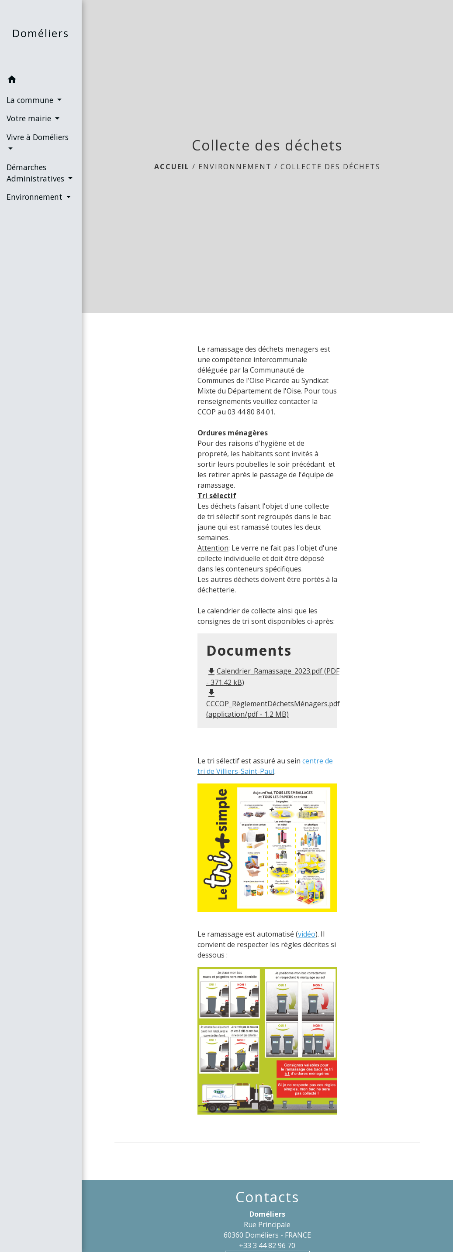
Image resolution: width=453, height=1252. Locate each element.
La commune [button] (31, 100)
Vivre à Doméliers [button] (38, 137)
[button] (41, 81)
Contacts (267, 1197)
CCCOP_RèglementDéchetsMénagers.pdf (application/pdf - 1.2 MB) (273, 703)
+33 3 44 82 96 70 (267, 1245)
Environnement (235, 166)
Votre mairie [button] (30, 118)
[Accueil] (40, 35)
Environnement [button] (36, 197)
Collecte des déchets (330, 166)
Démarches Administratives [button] (36, 173)
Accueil (172, 166)
